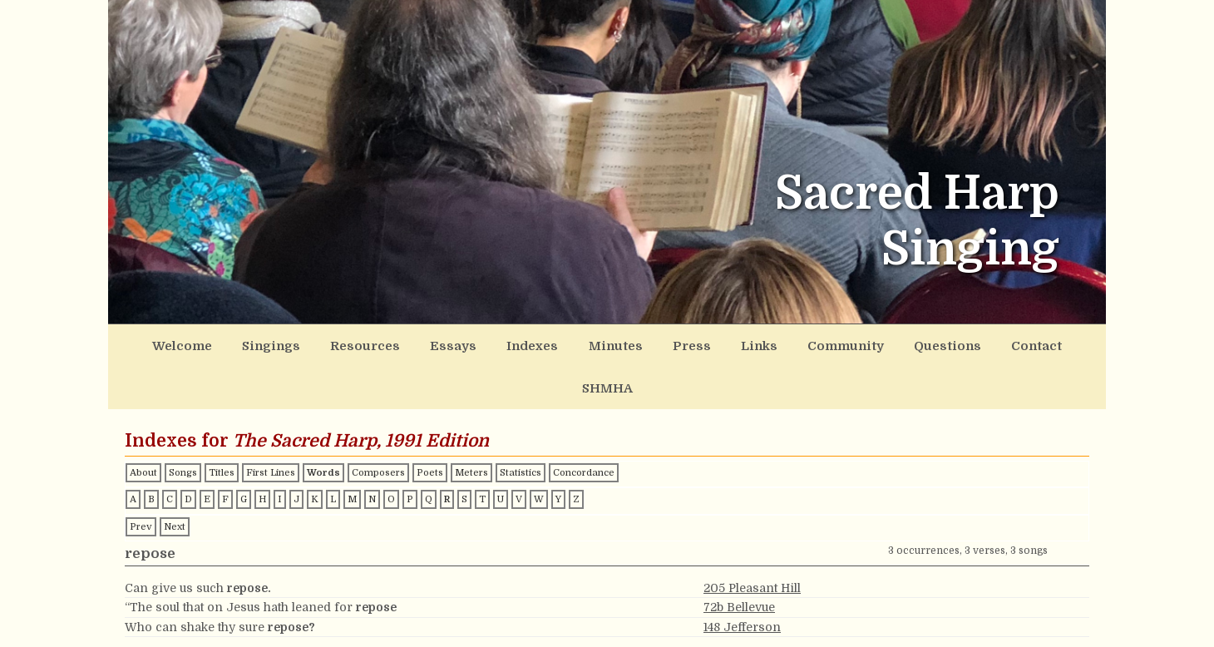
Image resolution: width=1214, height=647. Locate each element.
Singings (267, 343)
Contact (959, 343)
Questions (879, 343)
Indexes (502, 343)
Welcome (186, 343)
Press (646, 343)
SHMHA (1032, 343)
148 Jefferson (742, 580)
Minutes (577, 343)
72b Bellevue (739, 560)
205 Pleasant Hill (752, 541)
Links (706, 343)
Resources (352, 343)
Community (786, 343)
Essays (431, 343)
